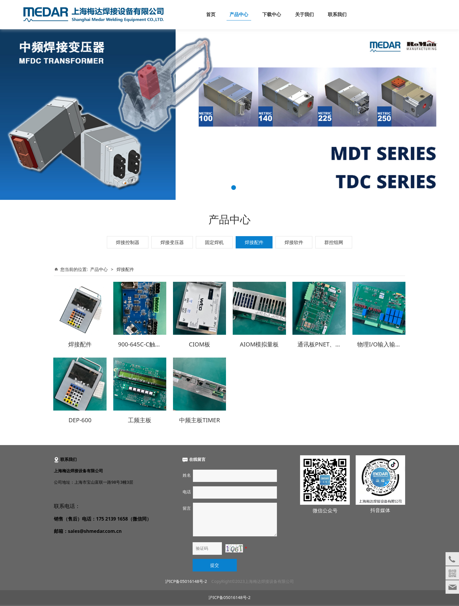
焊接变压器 (172, 242)
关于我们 (304, 14)
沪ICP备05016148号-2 (186, 579)
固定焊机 (214, 242)
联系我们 (337, 14)
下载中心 (271, 14)
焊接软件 (294, 242)
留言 (187, 506)
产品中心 (239, 14)
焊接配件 (254, 242)
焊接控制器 (127, 242)
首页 (210, 14)
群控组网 (333, 242)
